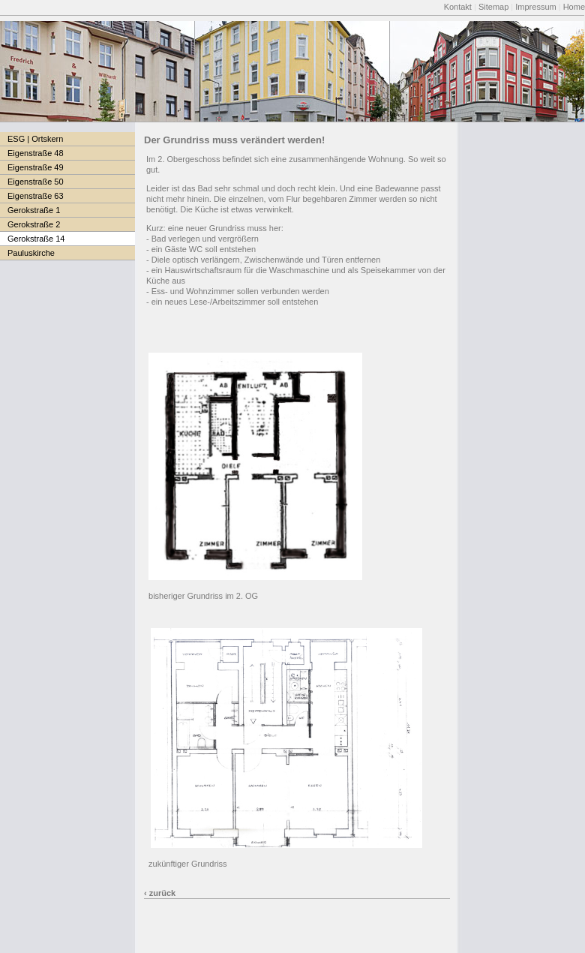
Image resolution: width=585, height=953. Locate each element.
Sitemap (493, 6)
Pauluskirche (31, 252)
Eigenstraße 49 (36, 167)
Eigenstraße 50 (36, 181)
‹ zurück (160, 892)
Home (574, 6)
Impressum (535, 6)
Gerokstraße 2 (34, 224)
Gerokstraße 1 (34, 210)
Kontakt (458, 6)
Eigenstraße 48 (36, 153)
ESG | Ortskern (35, 138)
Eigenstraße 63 (36, 195)
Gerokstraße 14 (36, 238)
